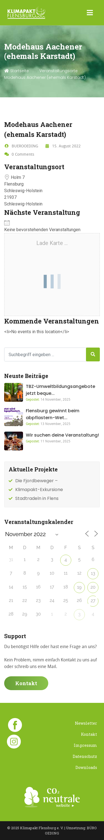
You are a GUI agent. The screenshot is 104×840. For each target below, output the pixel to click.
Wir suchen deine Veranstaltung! (62, 435)
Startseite (16, 71)
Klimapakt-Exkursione (39, 489)
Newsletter (86, 723)
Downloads (86, 767)
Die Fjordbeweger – (36, 481)
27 (93, 600)
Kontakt (26, 683)
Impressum (85, 745)
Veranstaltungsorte (58, 71)
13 (93, 573)
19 (79, 587)
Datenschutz (85, 756)
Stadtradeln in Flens (37, 498)
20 (92, 587)
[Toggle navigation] (90, 13)
